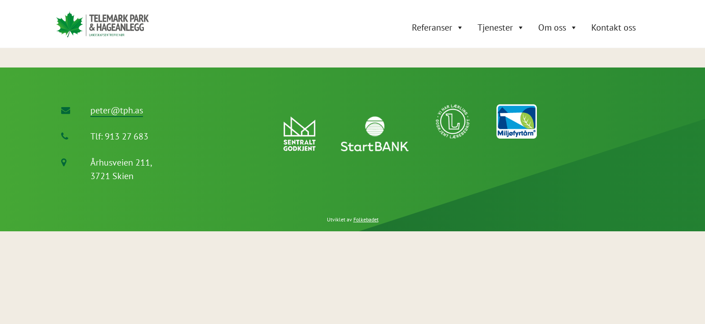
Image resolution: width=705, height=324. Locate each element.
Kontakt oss (613, 27)
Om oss (552, 27)
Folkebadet (366, 219)
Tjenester (495, 27)
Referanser (432, 27)
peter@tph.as (116, 110)
